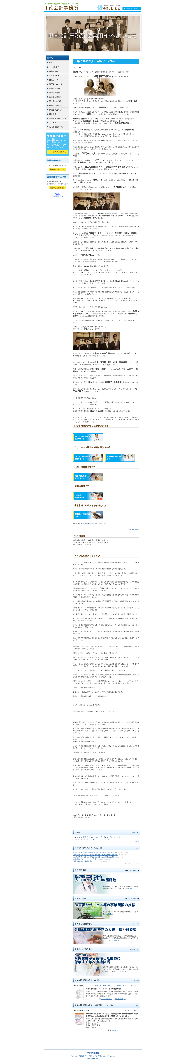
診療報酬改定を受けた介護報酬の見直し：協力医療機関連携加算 (95, 855)
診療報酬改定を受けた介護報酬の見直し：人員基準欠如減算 (93, 857)
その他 (133, 985)
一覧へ (137, 841)
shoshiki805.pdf (120, 999)
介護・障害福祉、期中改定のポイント (86, 861)
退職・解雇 (107, 985)
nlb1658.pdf (112, 1030)
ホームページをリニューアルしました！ (97, 839)
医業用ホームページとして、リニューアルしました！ (101, 837)
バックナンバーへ (133, 863)
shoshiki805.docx (105, 999)
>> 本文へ (129, 888)
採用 (96, 985)
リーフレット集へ (130, 1010)
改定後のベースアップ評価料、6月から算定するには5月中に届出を (96, 852)
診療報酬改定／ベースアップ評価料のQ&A (87, 859)
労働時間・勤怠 (120, 985)
